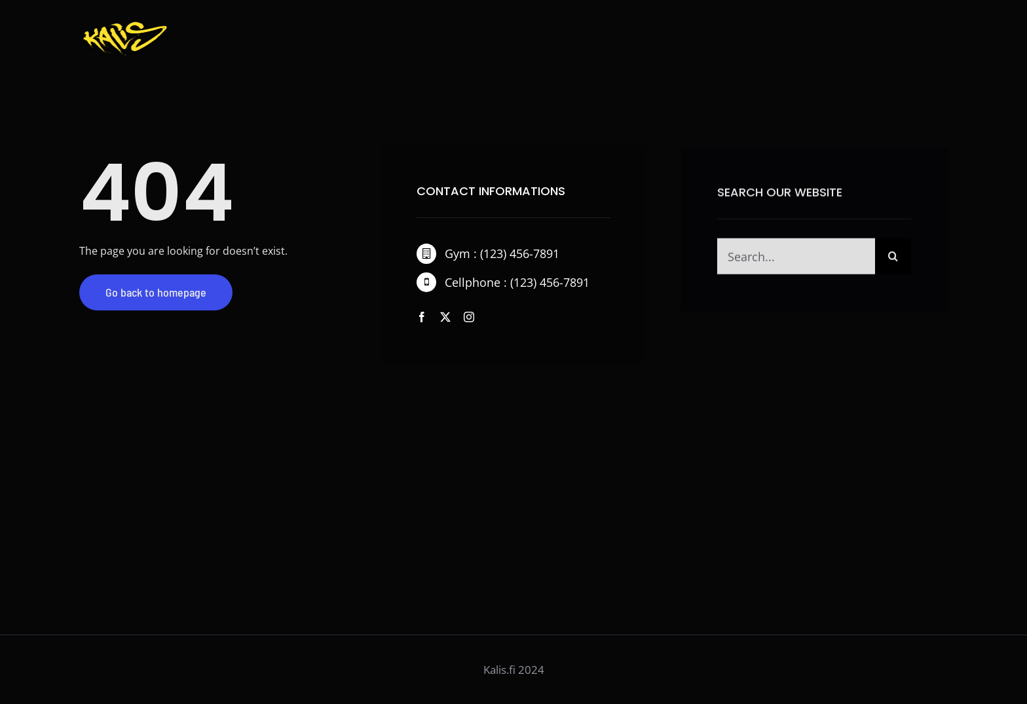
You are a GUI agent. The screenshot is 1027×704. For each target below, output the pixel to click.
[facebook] (422, 317)
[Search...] (796, 258)
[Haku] (893, 258)
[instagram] (469, 317)
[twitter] (445, 317)
